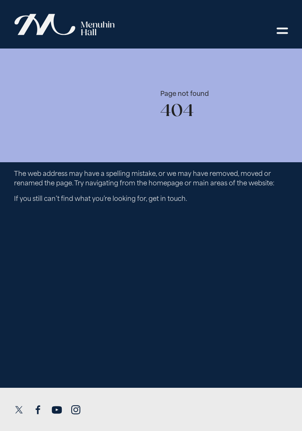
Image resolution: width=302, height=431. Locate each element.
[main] (151, 210)
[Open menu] (282, 30)
